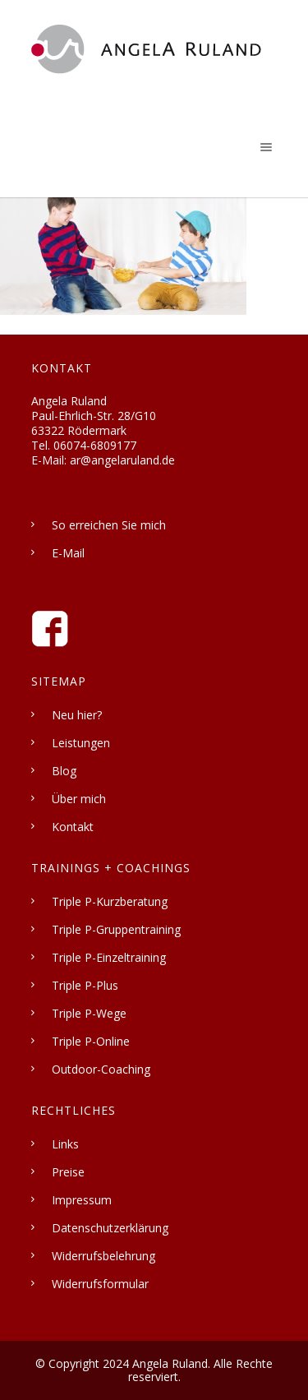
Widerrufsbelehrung (103, 1256)
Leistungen (81, 743)
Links (65, 1144)
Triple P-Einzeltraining (109, 957)
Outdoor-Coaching (101, 1069)
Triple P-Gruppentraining (116, 929)
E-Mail (68, 553)
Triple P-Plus (85, 985)
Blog (64, 771)
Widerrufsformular (100, 1283)
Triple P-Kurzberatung (110, 901)
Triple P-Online (91, 1041)
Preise (68, 1172)
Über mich (79, 798)
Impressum (82, 1200)
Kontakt (73, 826)
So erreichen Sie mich (109, 525)
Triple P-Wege (89, 1013)
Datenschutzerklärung (110, 1228)
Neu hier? (77, 715)
